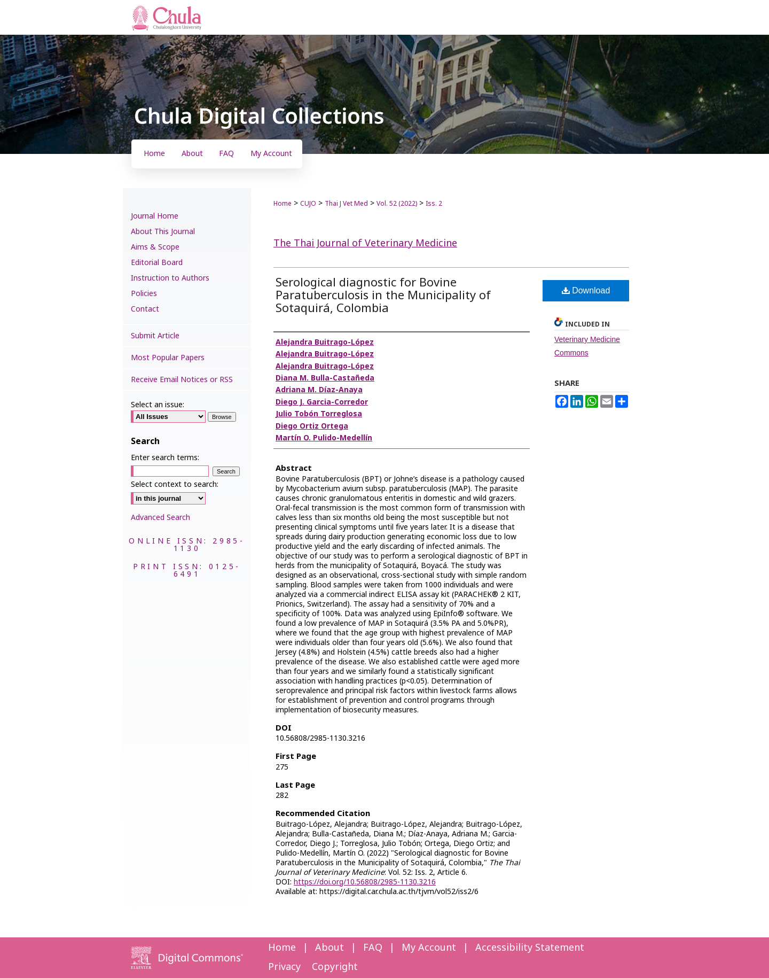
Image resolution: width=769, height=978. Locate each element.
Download (586, 290)
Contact (145, 309)
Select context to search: (174, 484)
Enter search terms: (165, 457)
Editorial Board (157, 262)
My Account (429, 948)
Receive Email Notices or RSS (182, 379)
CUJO (308, 203)
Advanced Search (160, 517)
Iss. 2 (434, 203)
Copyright (335, 967)
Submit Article (155, 335)
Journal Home (154, 216)
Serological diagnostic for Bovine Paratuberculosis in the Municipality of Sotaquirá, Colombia (383, 295)
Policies (144, 293)
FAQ (372, 948)
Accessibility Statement (529, 948)
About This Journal (163, 231)
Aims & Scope (155, 247)
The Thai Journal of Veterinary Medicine (365, 243)
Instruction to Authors (170, 278)
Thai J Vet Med (346, 203)
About (329, 948)
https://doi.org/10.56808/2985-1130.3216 (365, 882)
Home (282, 203)
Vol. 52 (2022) (396, 203)
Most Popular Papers (168, 357)
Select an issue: (157, 404)
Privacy (284, 967)
